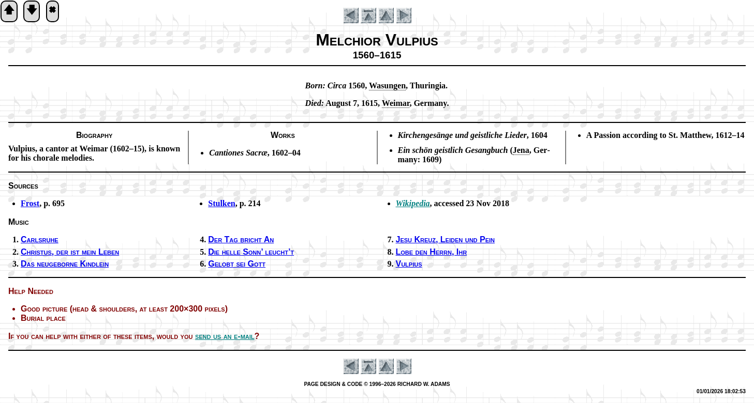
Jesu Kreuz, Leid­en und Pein (445, 239)
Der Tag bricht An (241, 239)
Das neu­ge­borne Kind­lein (65, 263)
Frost (30, 203)
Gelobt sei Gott (236, 263)
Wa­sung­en (387, 85)
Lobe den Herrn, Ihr (431, 251)
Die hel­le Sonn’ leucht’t (251, 251)
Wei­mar (396, 103)
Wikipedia (413, 203)
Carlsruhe (39, 239)
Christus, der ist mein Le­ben (70, 251)
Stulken (221, 203)
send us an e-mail (225, 336)
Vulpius (409, 263)
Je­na (521, 150)
